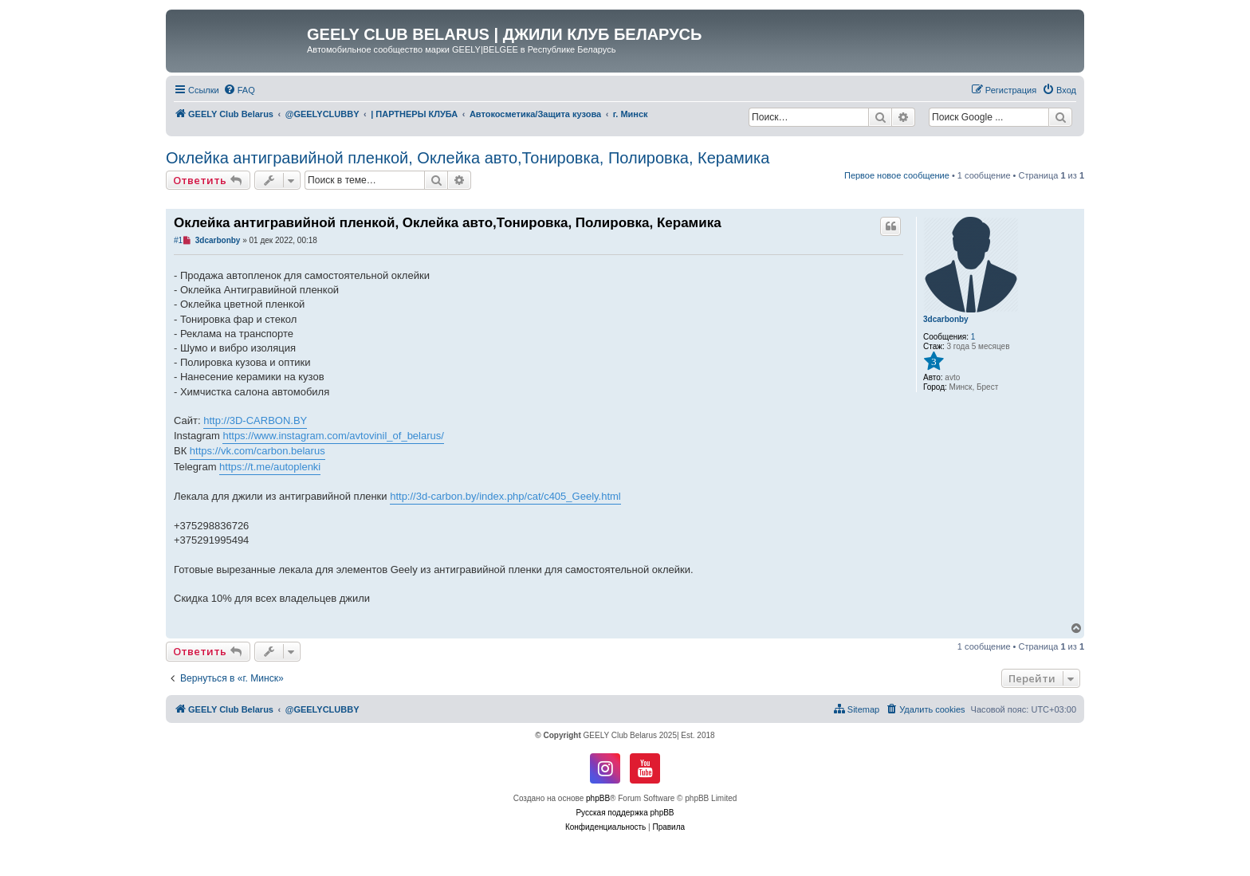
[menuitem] (239, 90)
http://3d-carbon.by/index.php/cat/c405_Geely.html (505, 496)
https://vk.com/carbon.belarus (257, 451)
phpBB (598, 798)
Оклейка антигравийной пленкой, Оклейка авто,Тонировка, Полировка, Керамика (467, 158)
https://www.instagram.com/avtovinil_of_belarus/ (332, 436)
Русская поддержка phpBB (625, 812)
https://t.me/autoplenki (269, 467)
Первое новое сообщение (896, 175)
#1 (178, 240)
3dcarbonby (946, 319)
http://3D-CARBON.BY (255, 420)
